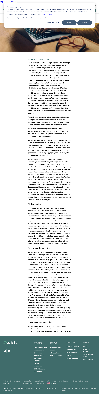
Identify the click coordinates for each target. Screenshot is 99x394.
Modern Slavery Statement (61, 381)
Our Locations (88, 360)
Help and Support (73, 358)
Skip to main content (8, 1)
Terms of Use (40, 383)
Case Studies (71, 349)
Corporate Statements (80, 381)
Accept (69, 22)
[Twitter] (5, 351)
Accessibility (27, 381)
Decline (84, 22)
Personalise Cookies (53, 22)
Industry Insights (73, 346)
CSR (48, 381)
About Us (86, 346)
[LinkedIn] (9, 351)
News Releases (72, 352)
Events (69, 355)
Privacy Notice (28, 383)
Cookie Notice (47, 14)
